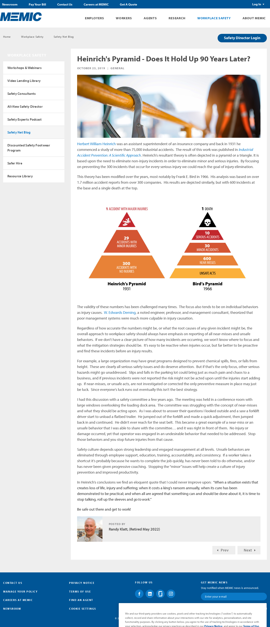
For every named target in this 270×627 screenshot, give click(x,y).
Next (248, 550)
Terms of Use (80, 591)
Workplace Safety (214, 18)
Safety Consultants (21, 93)
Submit (254, 608)
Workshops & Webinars (24, 68)
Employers (94, 18)
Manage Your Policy (20, 591)
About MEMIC (254, 18)
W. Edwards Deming (120, 312)
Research (177, 18)
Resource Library (20, 176)
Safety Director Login (242, 37)
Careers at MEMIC (96, 4)
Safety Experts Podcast (24, 119)
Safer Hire (14, 163)
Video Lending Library (24, 81)
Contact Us (64, 4)
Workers (124, 18)
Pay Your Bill (37, 4)
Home (7, 36)
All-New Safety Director (25, 106)
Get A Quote (128, 4)
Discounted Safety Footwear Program (28, 147)
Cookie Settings (82, 608)
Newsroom (10, 4)
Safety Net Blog (64, 36)
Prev (225, 550)
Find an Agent (81, 600)
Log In (256, 4)
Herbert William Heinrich (96, 143)
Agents (150, 18)
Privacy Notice (81, 582)
